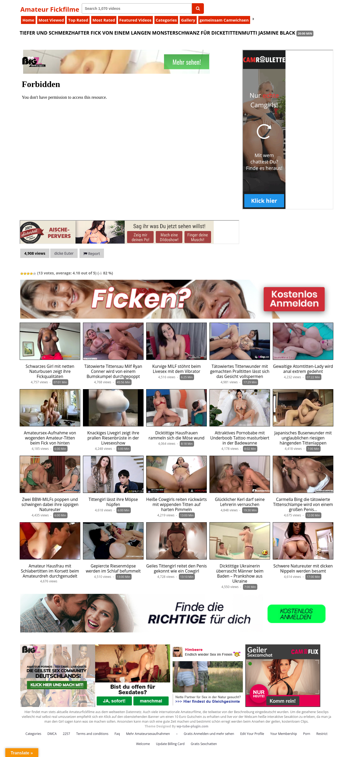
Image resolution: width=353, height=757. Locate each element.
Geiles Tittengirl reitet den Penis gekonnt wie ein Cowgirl (176, 568)
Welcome (143, 744)
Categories (166, 20)
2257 (66, 733)
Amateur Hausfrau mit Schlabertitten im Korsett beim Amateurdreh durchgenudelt (50, 571)
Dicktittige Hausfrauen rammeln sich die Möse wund (177, 435)
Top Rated (78, 20)
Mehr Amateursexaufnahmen (148, 733)
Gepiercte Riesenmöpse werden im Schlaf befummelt (113, 568)
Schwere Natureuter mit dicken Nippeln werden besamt (303, 568)
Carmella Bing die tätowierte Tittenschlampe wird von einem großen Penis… (303, 504)
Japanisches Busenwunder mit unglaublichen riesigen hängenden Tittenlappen (303, 438)
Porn (306, 733)
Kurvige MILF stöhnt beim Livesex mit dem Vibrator (176, 369)
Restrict (321, 733)
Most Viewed (51, 20)
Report (91, 253)
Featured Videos (135, 20)
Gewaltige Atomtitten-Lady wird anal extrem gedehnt (303, 369)
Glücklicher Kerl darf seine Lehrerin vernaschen (239, 502)
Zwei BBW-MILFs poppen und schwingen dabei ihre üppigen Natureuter (50, 504)
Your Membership (283, 733)
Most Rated (104, 20)
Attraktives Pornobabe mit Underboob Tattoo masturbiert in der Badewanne (239, 438)
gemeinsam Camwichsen (224, 20)
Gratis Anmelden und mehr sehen (209, 733)
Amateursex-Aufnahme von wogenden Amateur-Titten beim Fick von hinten (50, 438)
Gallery (188, 20)
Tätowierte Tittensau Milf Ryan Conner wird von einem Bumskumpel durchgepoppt (113, 371)
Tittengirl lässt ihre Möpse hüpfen (113, 502)
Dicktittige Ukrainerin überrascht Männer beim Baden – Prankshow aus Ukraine (240, 573)
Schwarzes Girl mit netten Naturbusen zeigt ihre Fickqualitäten (50, 371)
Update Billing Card (170, 744)
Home (28, 20)
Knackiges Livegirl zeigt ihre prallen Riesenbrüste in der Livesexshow (113, 438)
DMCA (52, 733)
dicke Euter (64, 253)
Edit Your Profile (252, 733)
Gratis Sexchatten (204, 744)
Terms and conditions (92, 733)
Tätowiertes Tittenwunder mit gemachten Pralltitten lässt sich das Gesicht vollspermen (239, 371)
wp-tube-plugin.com (192, 726)
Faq (117, 733)
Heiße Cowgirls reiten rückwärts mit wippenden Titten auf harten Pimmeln (176, 504)
